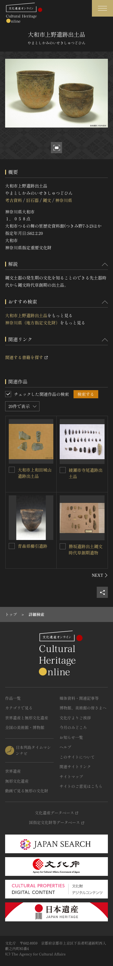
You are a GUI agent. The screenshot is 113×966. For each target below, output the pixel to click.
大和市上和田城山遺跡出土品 (35, 473)
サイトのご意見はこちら (81, 786)
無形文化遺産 (17, 781)
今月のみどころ (73, 727)
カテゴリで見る (19, 708)
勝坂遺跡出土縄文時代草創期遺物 (85, 549)
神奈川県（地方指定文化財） (32, 323)
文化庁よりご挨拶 (75, 718)
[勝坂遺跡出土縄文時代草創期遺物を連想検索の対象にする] (63, 546)
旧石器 (32, 200)
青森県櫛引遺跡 (32, 546)
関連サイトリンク (75, 766)
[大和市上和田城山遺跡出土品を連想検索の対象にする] (12, 470)
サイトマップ (71, 776)
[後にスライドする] (100, 575)
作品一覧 (13, 698)
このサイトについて (77, 757)
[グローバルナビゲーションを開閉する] (102, 8)
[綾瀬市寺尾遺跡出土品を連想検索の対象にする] (63, 470)
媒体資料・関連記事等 (79, 698)
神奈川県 (63, 200)
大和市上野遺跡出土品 (26, 315)
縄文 (47, 200)
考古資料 (13, 200)
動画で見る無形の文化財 (26, 791)
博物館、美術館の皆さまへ (83, 708)
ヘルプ (65, 747)
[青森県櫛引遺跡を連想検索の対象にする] (12, 546)
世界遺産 (13, 771)
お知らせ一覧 (71, 737)
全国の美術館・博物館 (24, 727)
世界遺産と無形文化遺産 (26, 718)
